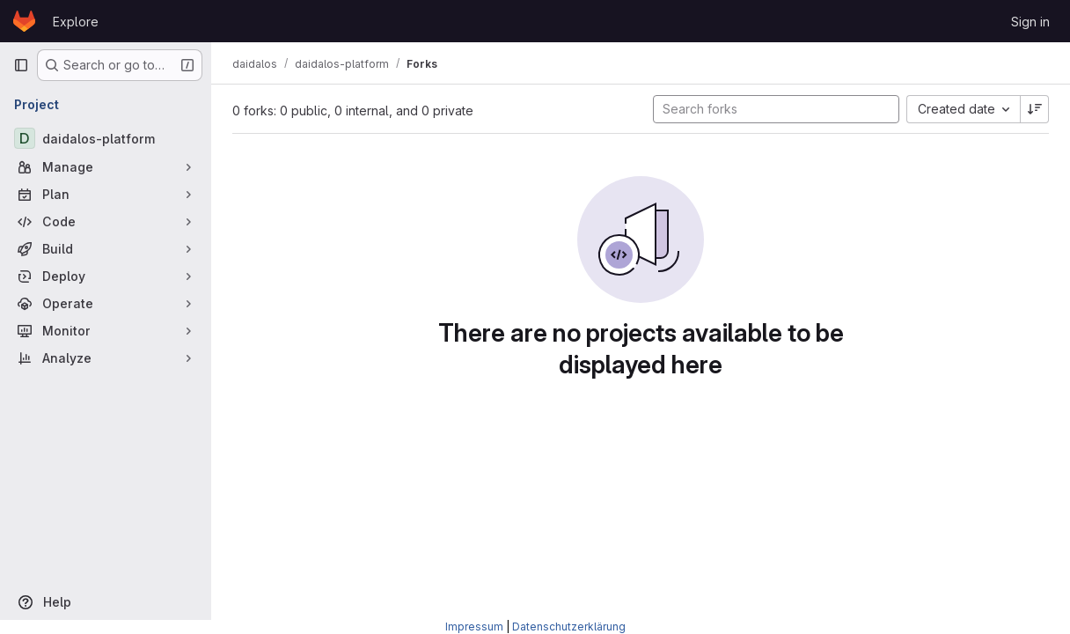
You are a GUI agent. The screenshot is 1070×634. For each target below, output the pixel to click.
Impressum (474, 626)
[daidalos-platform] (105, 138)
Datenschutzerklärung (569, 626)
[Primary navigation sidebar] (21, 65)
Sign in (1030, 21)
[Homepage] (24, 21)
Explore (76, 21)
